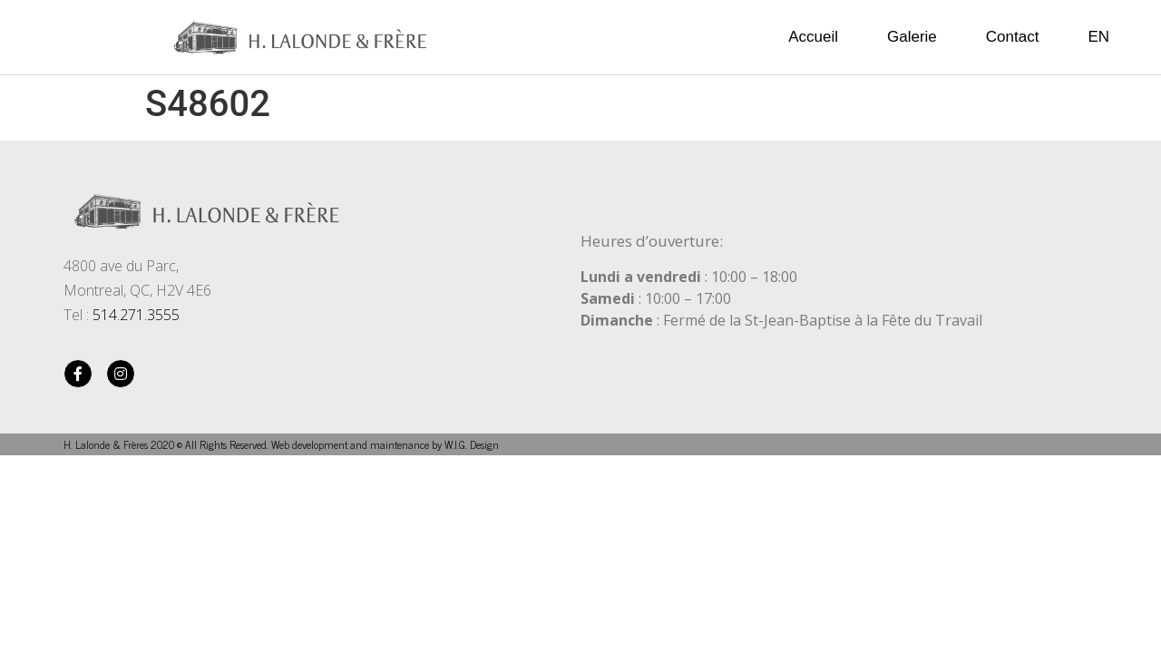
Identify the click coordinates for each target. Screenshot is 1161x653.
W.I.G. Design (471, 444)
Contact (1012, 36)
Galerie (912, 36)
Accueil (813, 36)
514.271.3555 (136, 315)
